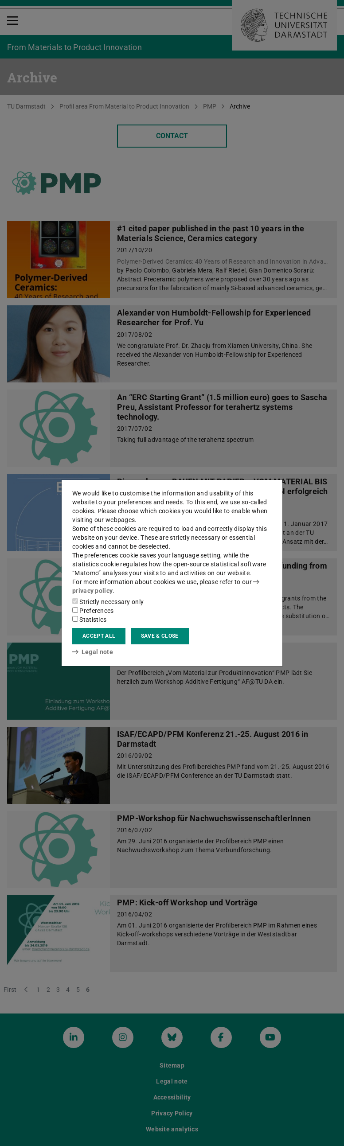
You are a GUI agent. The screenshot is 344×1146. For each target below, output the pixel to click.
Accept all (98, 636)
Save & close (160, 636)
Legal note (92, 651)
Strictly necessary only (108, 601)
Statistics (89, 619)
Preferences (93, 610)
